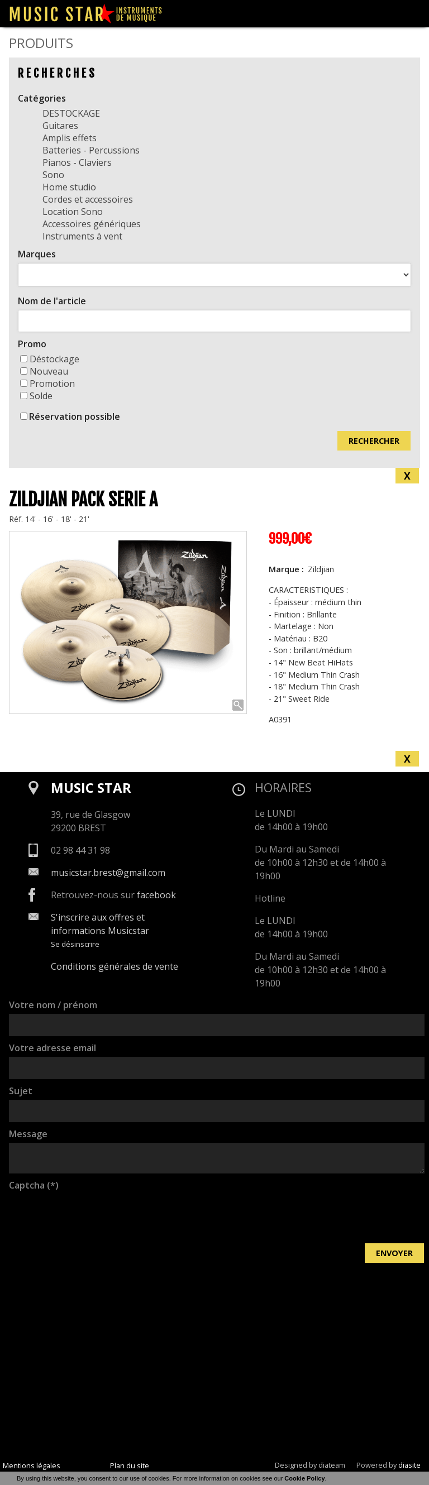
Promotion (47, 383)
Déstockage (49, 359)
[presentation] (94, 1216)
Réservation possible (74, 416)
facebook (156, 895)
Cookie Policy (304, 1478)
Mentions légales (31, 1465)
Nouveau (44, 371)
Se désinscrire (75, 944)
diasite (409, 1465)
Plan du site (129, 1465)
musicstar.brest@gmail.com (108, 872)
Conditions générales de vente (114, 966)
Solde (36, 396)
